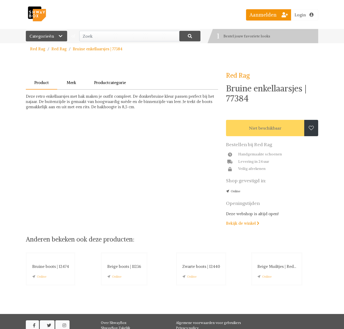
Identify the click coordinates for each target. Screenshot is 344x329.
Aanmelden (268, 15)
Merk (71, 82)
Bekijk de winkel (242, 223)
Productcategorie (110, 82)
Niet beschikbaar (265, 128)
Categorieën (46, 36)
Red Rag (37, 48)
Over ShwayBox (113, 323)
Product (41, 82)
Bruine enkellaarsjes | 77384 (97, 48)
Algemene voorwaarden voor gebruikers (208, 323)
